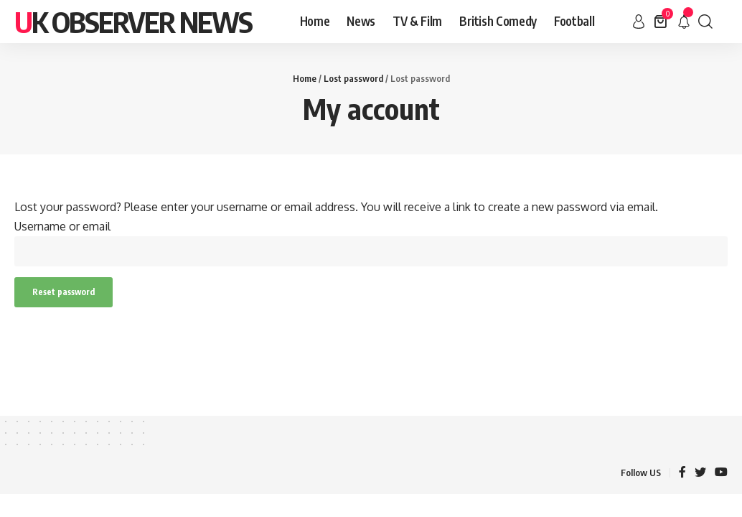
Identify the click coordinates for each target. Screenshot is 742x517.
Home (304, 78)
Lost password (353, 78)
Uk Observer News (133, 21)
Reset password (63, 292)
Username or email (62, 226)
